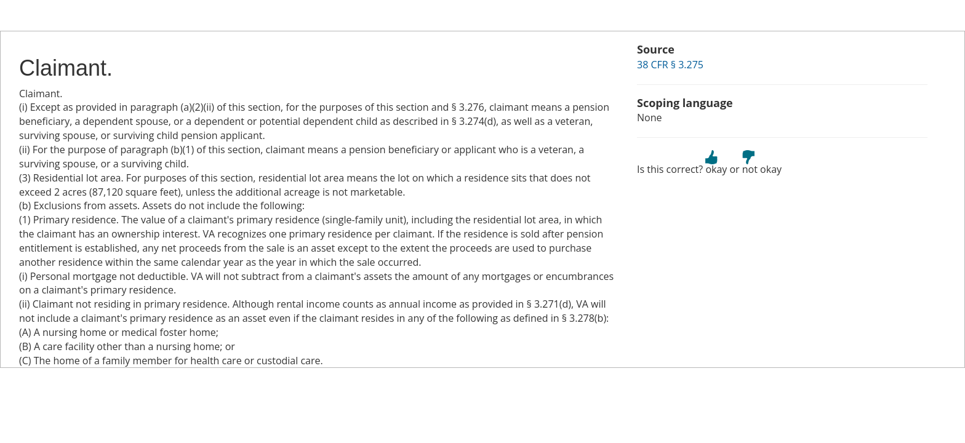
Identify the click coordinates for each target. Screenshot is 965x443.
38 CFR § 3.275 (670, 64)
